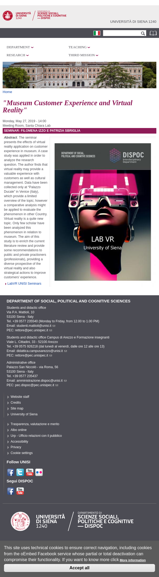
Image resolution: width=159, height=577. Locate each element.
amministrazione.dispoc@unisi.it (41, 380)
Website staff (20, 397)
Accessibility (19, 441)
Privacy (16, 447)
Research (16, 55)
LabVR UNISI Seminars (24, 283)
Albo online (19, 430)
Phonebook (154, 33)
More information (133, 563)
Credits (16, 402)
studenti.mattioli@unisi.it (35, 326)
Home (7, 92)
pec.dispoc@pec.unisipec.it (36, 385)
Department (18, 47)
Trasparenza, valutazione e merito (35, 424)
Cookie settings (22, 453)
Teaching (77, 47)
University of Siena (24, 414)
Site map (17, 408)
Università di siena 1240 (133, 22)
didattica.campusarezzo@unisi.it (41, 351)
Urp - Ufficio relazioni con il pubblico (36, 436)
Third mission (81, 55)
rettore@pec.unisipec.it (33, 330)
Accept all (80, 571)
